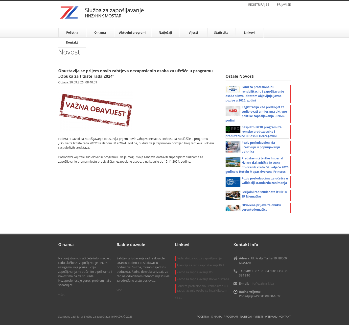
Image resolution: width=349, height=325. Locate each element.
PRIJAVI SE (284, 4)
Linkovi (249, 32)
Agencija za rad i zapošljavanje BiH (200, 265)
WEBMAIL (271, 316)
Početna (72, 32)
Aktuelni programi (132, 32)
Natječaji (165, 32)
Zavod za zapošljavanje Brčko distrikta (203, 279)
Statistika (221, 32)
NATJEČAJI (246, 316)
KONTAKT (285, 316)
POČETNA (203, 316)
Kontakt (72, 42)
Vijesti (193, 32)
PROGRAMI (231, 316)
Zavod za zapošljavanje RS (195, 272)
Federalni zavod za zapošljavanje (199, 258)
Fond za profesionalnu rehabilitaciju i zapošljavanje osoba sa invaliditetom (202, 288)
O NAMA (216, 316)
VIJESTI (259, 316)
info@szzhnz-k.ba (262, 283)
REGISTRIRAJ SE (258, 4)
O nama (100, 32)
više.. (61, 294)
